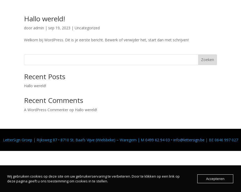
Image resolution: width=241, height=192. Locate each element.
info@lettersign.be (188, 139)
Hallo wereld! (44, 18)
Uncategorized (87, 27)
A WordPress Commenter (46, 109)
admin (38, 27)
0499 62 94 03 (157, 139)
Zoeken (207, 59)
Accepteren (215, 178)
